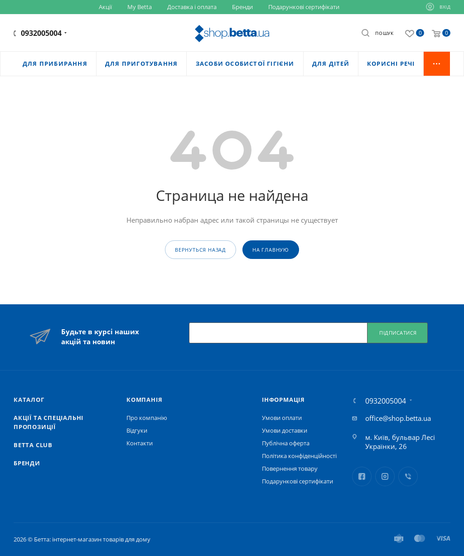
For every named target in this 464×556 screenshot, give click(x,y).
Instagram (385, 476)
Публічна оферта (285, 443)
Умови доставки (284, 430)
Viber (408, 476)
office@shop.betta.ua (398, 418)
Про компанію (146, 418)
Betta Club (33, 445)
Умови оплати (282, 418)
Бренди (27, 463)
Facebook (362, 476)
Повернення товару (290, 468)
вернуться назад (200, 249)
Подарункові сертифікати (297, 481)
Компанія (144, 399)
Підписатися (398, 332)
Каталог (29, 399)
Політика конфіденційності (299, 456)
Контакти (139, 443)
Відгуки (136, 430)
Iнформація (283, 399)
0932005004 (41, 33)
